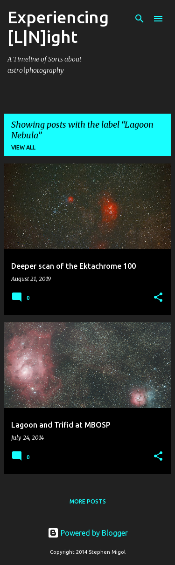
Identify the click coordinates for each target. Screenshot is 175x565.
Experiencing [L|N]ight (58, 26)
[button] (158, 298)
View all (23, 147)
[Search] (139, 18)
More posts (88, 501)
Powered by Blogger (88, 533)
